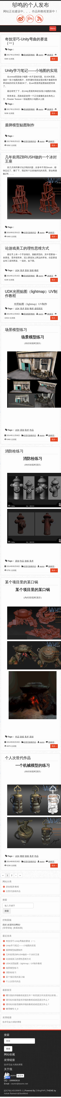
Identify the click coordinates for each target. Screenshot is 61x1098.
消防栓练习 (14, 451)
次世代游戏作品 (30, 141)
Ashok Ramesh (10, 1093)
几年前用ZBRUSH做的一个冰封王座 (31, 159)
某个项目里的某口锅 (21, 582)
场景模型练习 (16, 330)
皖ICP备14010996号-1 (13, 1091)
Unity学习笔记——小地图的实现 (31, 70)
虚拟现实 (38, 308)
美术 (22, 270)
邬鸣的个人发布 (30, 5)
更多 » (54, 59)
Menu (52, 28)
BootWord (23, 1093)
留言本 (20, 1076)
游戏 (32, 270)
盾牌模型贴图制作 (19, 125)
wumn (40, 55)
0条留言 (50, 55)
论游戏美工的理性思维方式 (27, 248)
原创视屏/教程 (29, 55)
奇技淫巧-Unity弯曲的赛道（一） (26, 41)
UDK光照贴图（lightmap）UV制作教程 (31, 293)
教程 (36, 270)
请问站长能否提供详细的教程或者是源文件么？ (28, 1000)
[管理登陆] (7, 928)
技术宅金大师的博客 (12, 1022)
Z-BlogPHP (40, 1091)
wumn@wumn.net (19, 1083)
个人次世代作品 (18, 758)
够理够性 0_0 (12, 1009)
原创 (27, 270)
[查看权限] (18, 928)
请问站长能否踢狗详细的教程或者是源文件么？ (28, 1004)
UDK (17, 270)
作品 (32, 430)
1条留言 (50, 276)
